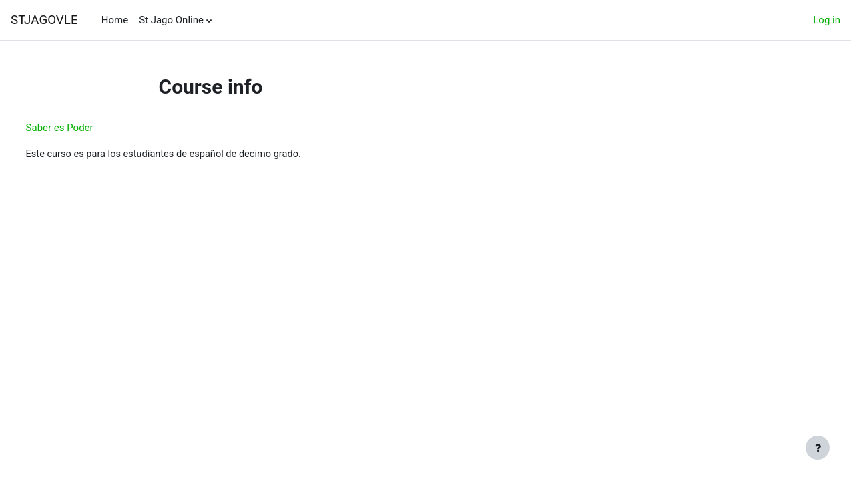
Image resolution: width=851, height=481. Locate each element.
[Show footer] (818, 448)
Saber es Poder (84, 128)
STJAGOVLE (44, 20)
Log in (826, 20)
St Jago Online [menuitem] (171, 20)
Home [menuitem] (114, 20)
